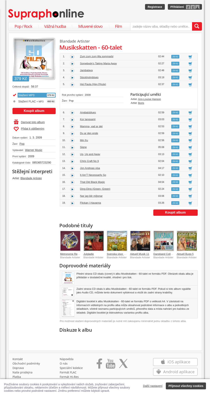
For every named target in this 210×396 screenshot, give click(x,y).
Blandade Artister (31, 178)
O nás (64, 363)
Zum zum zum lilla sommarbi (96, 56)
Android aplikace (175, 371)
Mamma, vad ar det (91, 126)
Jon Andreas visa (90, 168)
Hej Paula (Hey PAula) (93, 84)
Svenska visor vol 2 (118, 253)
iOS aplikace (175, 362)
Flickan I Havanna (90, 202)
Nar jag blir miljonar (91, 195)
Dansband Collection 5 (166, 253)
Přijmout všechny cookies (185, 386)
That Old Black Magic (92, 181)
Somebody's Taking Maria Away (98, 63)
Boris (141, 102)
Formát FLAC (68, 372)
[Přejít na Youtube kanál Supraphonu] (110, 365)
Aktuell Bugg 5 (185, 253)
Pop (21, 143)
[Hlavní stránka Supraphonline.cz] (46, 14)
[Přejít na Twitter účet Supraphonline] (123, 365)
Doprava (18, 368)
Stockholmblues (89, 77)
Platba (17, 377)
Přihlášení (177, 6)
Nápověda (66, 359)
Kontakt (18, 359)
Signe (83, 147)
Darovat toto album (29, 122)
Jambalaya (86, 70)
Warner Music (33, 150)
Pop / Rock (23, 26)
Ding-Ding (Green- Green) (95, 188)
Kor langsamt (88, 119)
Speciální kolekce (71, 368)
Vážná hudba (55, 26)
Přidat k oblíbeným (29, 129)
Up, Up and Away (90, 154)
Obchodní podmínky (26, 363)
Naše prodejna (22, 372)
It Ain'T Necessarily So (93, 174)
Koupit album (34, 111)
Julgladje (89, 253)
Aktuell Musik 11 (139, 253)
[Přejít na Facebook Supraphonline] (99, 365)
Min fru (84, 140)
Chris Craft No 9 (89, 161)
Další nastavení (153, 386)
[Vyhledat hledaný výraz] (197, 26)
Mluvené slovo (90, 26)
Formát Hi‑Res (69, 377)
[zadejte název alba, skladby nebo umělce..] (161, 26)
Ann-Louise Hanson (149, 99)
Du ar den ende (89, 133)
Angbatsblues (88, 112)
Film (118, 26)
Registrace (155, 6)
